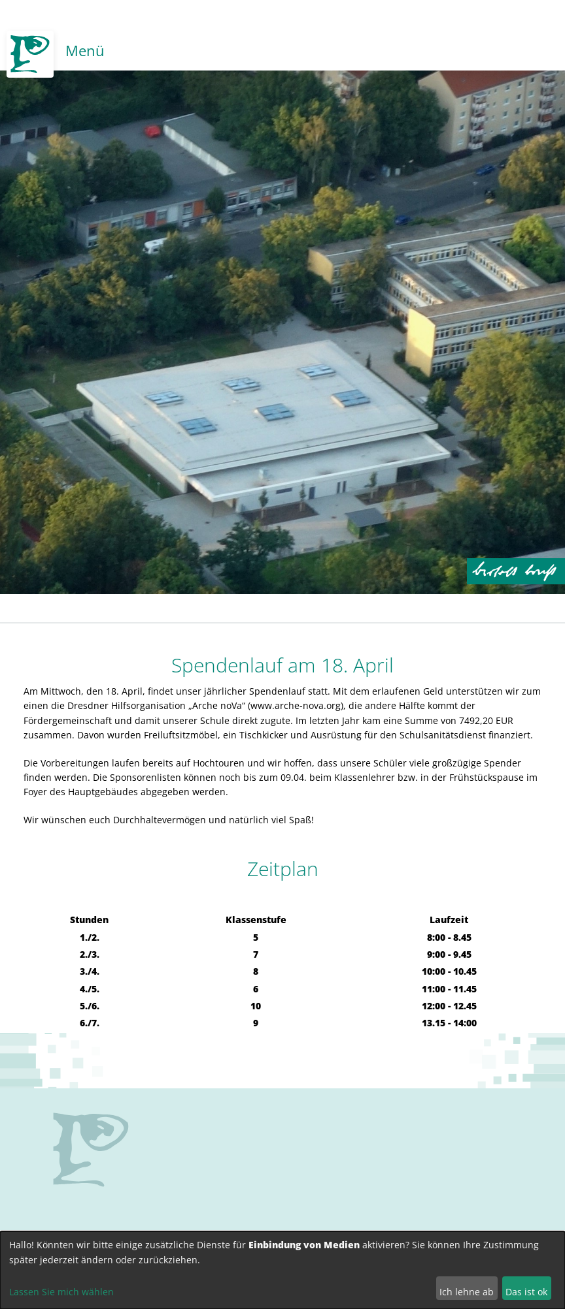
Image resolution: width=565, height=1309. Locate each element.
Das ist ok (526, 1291)
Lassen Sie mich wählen (61, 1291)
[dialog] (282, 1270)
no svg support (91, 1149)
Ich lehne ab (466, 1291)
